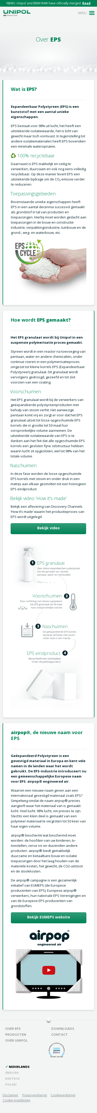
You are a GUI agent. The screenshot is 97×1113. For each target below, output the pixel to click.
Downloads (62, 1028)
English (12, 1072)
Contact (59, 1034)
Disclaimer (10, 1095)
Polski (11, 1084)
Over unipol (16, 1040)
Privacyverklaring (34, 1095)
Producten (15, 1034)
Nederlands (19, 1066)
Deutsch (12, 1078)
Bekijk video (48, 527)
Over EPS (13, 1028)
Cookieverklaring (63, 1095)
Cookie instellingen (16, 1100)
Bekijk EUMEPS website (48, 917)
